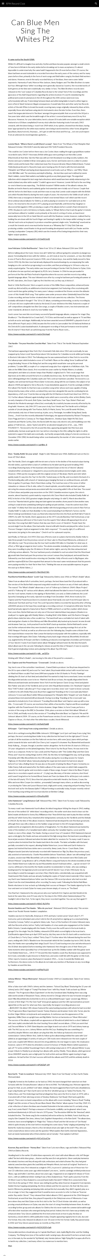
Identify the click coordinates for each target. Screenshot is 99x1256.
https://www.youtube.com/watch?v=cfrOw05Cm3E (29, 239)
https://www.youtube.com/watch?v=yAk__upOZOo (28, 653)
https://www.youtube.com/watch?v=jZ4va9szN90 (28, 796)
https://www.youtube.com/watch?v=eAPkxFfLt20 (28, 970)
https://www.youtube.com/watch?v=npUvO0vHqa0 (29, 334)
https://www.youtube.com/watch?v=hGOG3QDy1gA (29, 1227)
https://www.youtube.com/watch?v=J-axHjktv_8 (27, 445)
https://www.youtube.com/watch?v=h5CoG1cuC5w (29, 1138)
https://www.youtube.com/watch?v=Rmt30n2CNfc (28, 572)
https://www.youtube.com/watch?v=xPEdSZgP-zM (29, 1065)
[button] (3, 3)
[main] (35, 30)
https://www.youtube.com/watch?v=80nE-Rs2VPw (29, 904)
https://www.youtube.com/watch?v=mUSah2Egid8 (28, 724)
